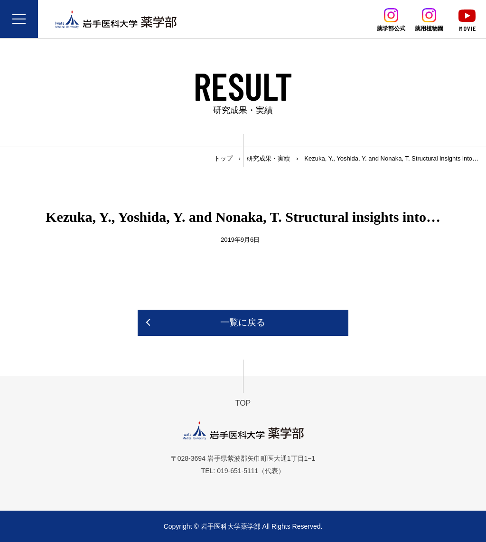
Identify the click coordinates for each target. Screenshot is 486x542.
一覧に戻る (242, 322)
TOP (243, 403)
